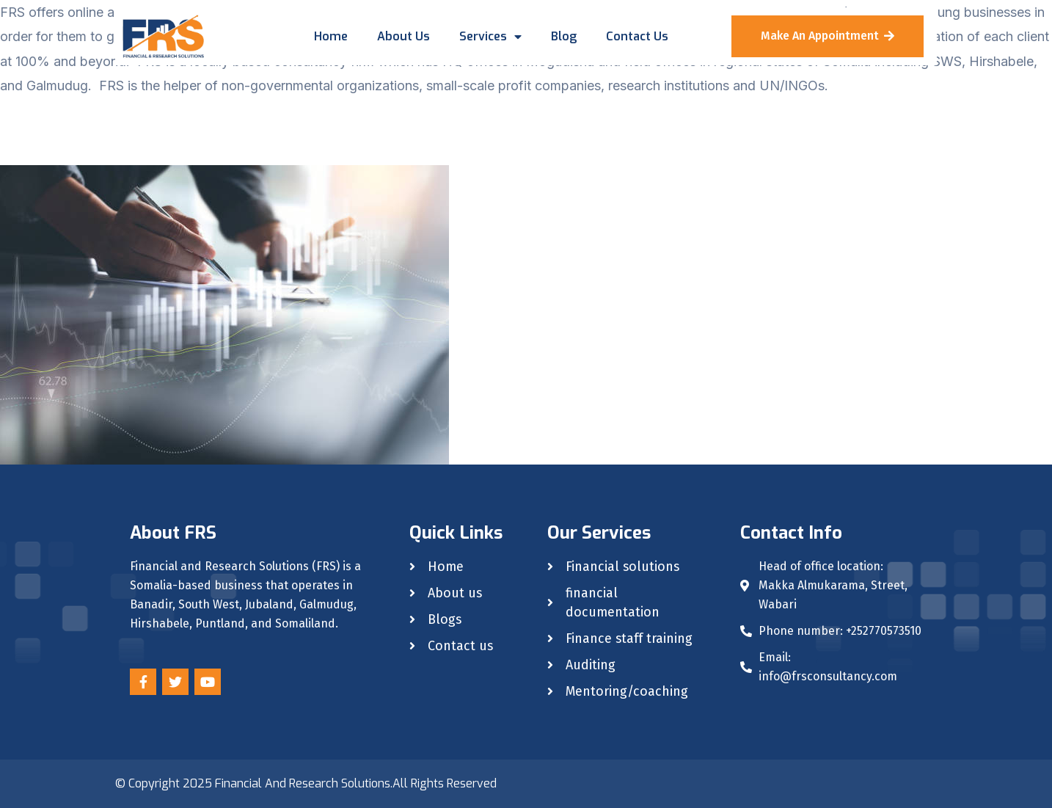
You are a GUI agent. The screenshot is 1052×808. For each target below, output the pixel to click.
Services (490, 36)
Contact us (637, 36)
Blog (564, 36)
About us (403, 36)
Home (331, 36)
